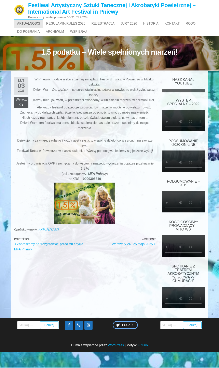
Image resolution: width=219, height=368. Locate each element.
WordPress (116, 361)
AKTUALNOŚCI (28, 27)
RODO (190, 27)
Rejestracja (102, 27)
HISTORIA (150, 27)
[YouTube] (88, 341)
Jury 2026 (129, 27)
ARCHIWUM (55, 43)
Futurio (143, 361)
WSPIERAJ (78, 43)
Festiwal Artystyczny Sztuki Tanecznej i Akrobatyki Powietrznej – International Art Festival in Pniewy (111, 8)
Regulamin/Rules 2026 (65, 27)
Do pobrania (28, 43)
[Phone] (79, 341)
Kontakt (172, 27)
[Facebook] (69, 341)
